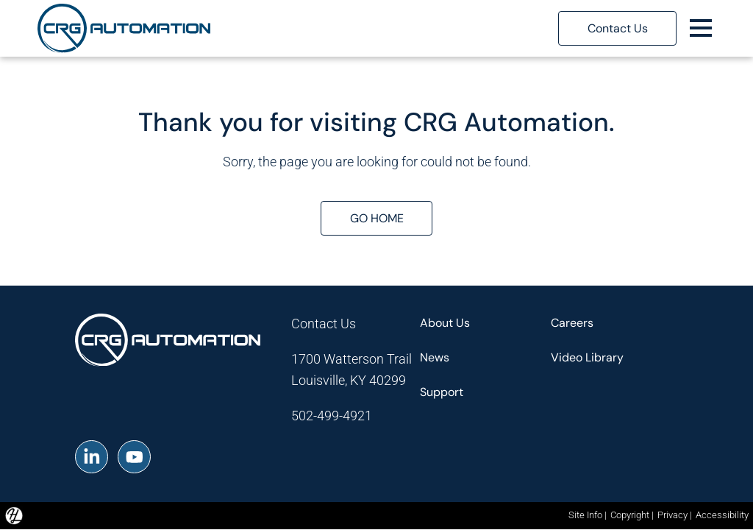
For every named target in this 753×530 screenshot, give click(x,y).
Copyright (629, 514)
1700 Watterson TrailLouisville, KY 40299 (351, 369)
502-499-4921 (331, 415)
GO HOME (377, 218)
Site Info (585, 514)
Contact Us (323, 323)
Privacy (672, 514)
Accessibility (722, 514)
